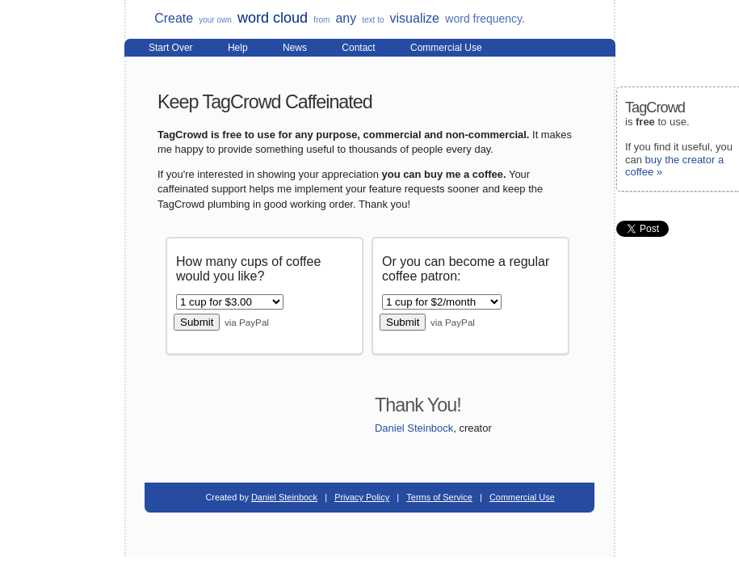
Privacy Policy (361, 497)
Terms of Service (439, 497)
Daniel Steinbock (414, 428)
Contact (358, 47)
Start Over (171, 47)
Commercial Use (446, 47)
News (295, 47)
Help (238, 47)
